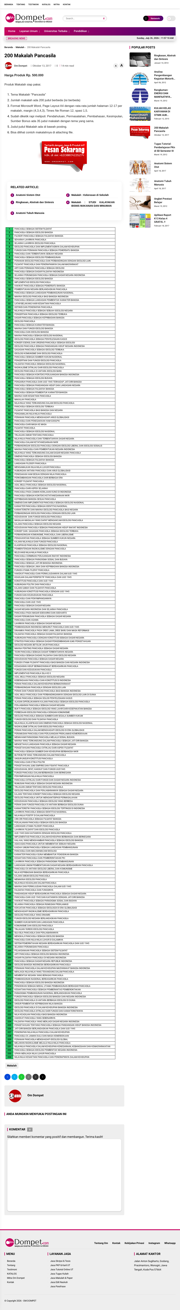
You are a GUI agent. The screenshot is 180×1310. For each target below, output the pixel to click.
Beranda (8, 4)
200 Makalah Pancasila (161, 129)
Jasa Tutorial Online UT (61, 1269)
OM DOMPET (29, 1300)
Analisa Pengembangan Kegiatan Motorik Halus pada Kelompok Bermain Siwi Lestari (164, 75)
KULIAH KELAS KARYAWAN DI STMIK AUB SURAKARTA (162, 112)
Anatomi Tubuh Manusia (30, 213)
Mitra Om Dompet (16, 1278)
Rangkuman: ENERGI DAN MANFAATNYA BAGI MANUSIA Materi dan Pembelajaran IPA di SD (164, 93)
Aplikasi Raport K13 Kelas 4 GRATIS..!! (162, 218)
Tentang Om (101, 1243)
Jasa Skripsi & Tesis (60, 1261)
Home (10, 31)
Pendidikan (80, 31)
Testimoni (33, 4)
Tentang (20, 4)
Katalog (46, 4)
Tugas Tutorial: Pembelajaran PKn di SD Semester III (164, 147)
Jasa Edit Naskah (59, 1282)
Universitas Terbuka (55, 31)
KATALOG (12, 1273)
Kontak (66, 4)
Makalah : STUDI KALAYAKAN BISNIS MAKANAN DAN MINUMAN (93, 204)
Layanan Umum (29, 31)
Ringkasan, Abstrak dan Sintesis (35, 202)
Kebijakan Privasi (134, 1243)
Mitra (57, 4)
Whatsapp (170, 1243)
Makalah (20, 47)
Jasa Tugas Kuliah (59, 1273)
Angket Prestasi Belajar (163, 200)
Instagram (154, 1243)
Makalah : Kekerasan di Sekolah (90, 195)
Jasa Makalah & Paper (61, 1278)
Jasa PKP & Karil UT (60, 1265)
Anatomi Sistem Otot (28, 195)
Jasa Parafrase (58, 1286)
